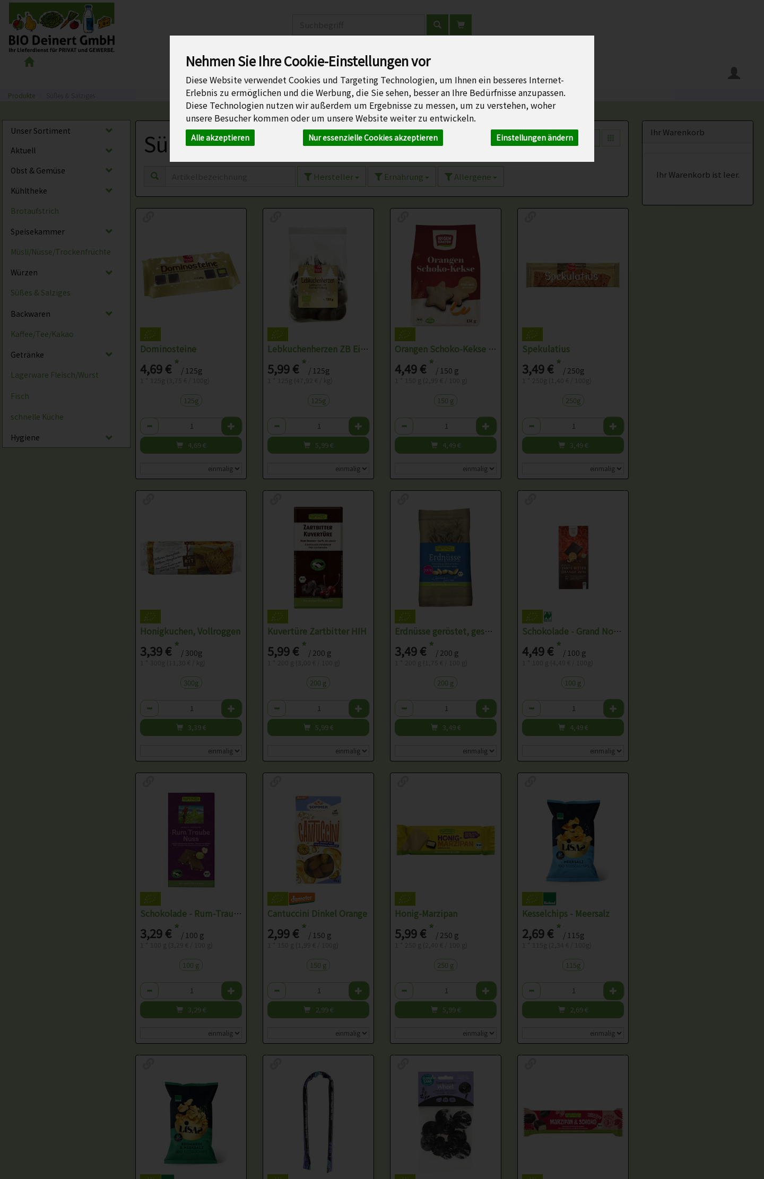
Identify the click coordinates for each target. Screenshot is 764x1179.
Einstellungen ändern (534, 137)
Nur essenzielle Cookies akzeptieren (373, 137)
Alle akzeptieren (220, 137)
